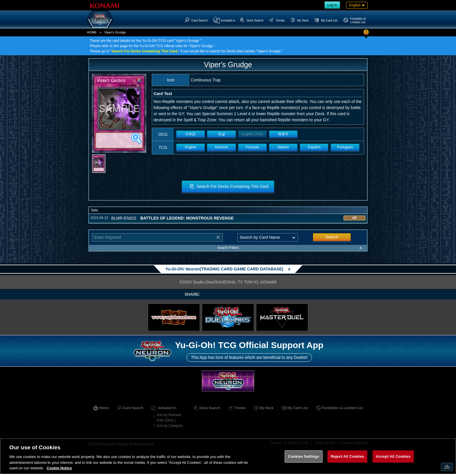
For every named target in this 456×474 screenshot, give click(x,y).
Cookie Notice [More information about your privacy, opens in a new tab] (59, 468)
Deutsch (221, 147)
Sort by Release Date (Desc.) (168, 417)
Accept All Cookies (393, 456)
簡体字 (283, 134)
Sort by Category (169, 426)
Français (252, 147)
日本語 (190, 134)
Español (314, 147)
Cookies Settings (303, 456)
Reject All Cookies (347, 456)
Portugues (345, 147)
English (190, 147)
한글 (221, 134)
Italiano (283, 147)
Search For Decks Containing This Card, (144, 51)
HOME (92, 32)
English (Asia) (252, 134)
